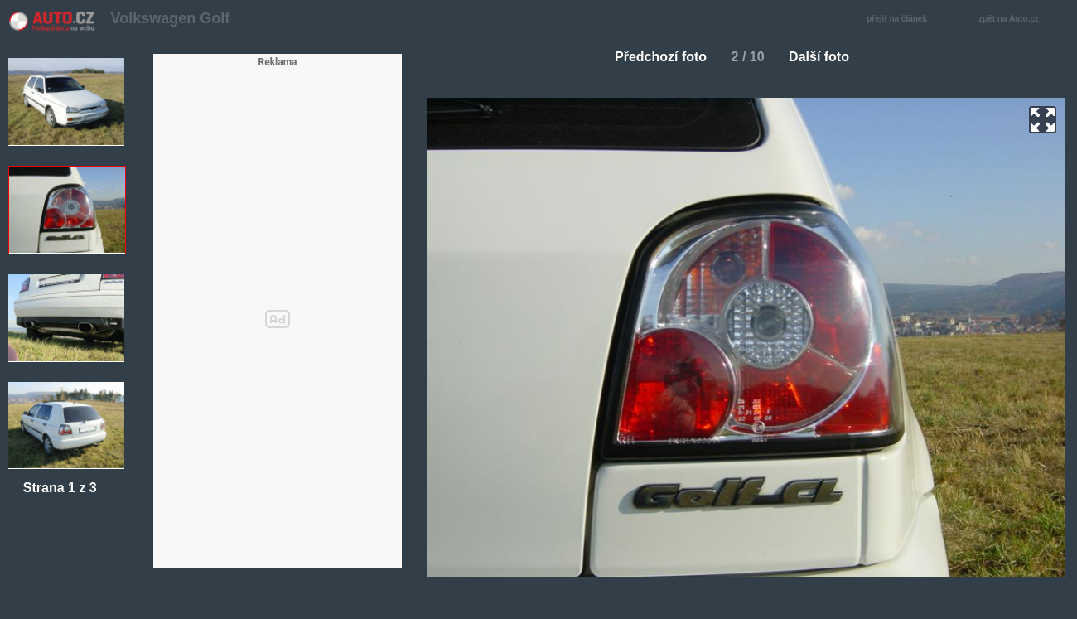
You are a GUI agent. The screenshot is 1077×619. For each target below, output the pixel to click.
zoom (1042, 119)
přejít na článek (901, 19)
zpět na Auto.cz (1017, 19)
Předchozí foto (654, 57)
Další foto (825, 57)
